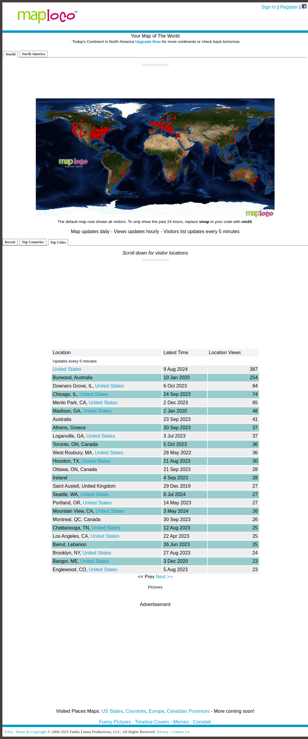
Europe (156, 711)
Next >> (164, 576)
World (11, 54)
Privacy (163, 731)
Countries (136, 711)
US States (112, 711)
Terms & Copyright (30, 731)
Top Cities (58, 242)
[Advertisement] (155, 80)
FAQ (9, 731)
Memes (181, 721)
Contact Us (181, 731)
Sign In (268, 7)
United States (67, 369)
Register (289, 7)
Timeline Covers (152, 721)
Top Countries (33, 242)
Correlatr (202, 721)
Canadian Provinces (188, 711)
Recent (10, 242)
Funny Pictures (115, 721)
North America (33, 54)
